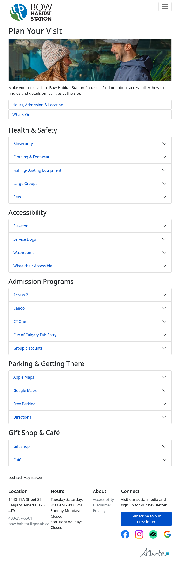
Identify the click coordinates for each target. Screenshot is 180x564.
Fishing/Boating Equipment (37, 170)
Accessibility (103, 499)
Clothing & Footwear (31, 156)
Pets (17, 196)
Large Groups (25, 183)
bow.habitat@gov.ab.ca (28, 523)
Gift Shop (21, 446)
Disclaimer (102, 505)
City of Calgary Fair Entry (34, 334)
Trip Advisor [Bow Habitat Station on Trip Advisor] (153, 533)
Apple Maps (23, 377)
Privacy (99, 510)
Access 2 (20, 294)
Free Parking (24, 403)
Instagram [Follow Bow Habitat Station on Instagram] (139, 533)
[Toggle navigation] (165, 6)
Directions (22, 417)
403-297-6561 (20, 518)
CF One (19, 321)
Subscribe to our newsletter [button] (146, 518)
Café (17, 459)
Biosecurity (23, 143)
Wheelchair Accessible (32, 265)
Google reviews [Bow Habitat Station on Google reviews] (167, 533)
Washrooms (23, 252)
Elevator (20, 225)
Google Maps (25, 390)
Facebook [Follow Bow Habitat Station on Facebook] (125, 533)
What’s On (21, 114)
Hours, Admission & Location (37, 104)
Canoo (19, 308)
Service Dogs (24, 239)
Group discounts (27, 348)
